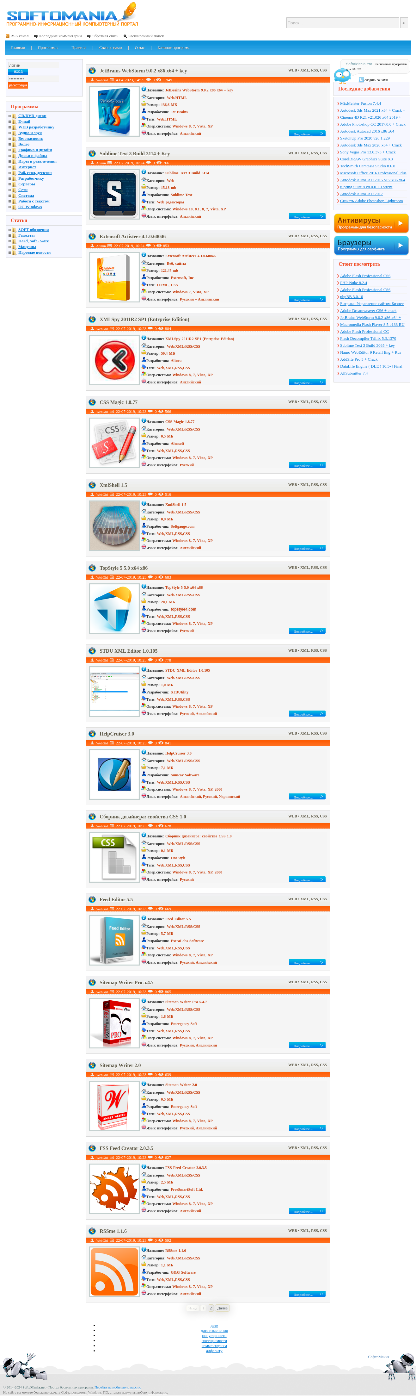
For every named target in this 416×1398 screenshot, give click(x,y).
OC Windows (30, 206)
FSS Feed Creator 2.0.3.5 (126, 1148)
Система (26, 195)
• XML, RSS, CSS (312, 70)
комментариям (214, 1345)
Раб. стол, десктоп (35, 172)
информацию (157, 1392)
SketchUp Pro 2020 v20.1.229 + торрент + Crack (366, 138)
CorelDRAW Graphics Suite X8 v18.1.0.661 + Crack (366, 159)
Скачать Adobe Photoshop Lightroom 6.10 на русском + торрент (371, 201)
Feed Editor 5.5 (116, 899)
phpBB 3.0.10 (351, 296)
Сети (23, 189)
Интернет (27, 167)
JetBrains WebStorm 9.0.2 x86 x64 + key (143, 70)
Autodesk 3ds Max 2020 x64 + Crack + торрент (372, 145)
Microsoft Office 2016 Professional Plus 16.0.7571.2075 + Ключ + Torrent (373, 173)
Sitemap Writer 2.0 (120, 1065)
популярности (214, 1335)
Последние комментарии (60, 36)
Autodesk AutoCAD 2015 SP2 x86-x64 (372, 179)
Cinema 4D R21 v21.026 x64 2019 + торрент (370, 118)
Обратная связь (105, 36)
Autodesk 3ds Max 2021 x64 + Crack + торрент (372, 111)
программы (78, 1392)
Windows (94, 1392)
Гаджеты (26, 235)
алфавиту (214, 1350)
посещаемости (214, 1340)
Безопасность (30, 138)
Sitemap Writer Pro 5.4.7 (127, 982)
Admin (101, 163)
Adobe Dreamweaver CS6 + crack (368, 310)
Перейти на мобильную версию (118, 1387)
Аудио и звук (30, 132)
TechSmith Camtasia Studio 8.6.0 (367, 166)
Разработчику (31, 178)
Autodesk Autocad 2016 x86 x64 (367, 131)
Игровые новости (34, 252)
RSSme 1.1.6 (113, 1231)
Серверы (26, 184)
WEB (293, 70)
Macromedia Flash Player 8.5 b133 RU (372, 324)
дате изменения (214, 1330)
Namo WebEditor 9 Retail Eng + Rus (370, 352)
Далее (222, 1308)
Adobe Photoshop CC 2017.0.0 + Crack (373, 124)
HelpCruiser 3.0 (117, 733)
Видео (23, 144)
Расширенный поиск (146, 36)
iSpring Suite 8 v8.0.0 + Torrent (366, 186)
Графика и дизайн (35, 149)
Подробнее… (303, 134)
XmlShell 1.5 (113, 485)
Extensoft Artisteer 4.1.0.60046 (133, 236)
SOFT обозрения (33, 229)
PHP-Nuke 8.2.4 (353, 282)
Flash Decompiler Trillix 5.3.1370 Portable (368, 339)
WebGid (102, 80)
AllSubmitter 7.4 (354, 373)
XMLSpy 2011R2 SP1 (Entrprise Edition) (144, 319)
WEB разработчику (36, 127)
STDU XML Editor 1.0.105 (128, 651)
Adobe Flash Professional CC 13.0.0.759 (364, 332)
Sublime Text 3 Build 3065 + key (367, 345)
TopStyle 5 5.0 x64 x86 (124, 568)
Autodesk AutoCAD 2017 (361, 193)
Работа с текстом (34, 201)
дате (214, 1325)
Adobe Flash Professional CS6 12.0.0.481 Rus (365, 276)
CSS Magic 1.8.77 (119, 402)
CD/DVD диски (32, 115)
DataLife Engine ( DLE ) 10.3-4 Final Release (371, 367)
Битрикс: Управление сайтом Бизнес (372, 303)
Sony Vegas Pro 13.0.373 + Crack (368, 152)
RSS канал (19, 36)
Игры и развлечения (37, 161)
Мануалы (27, 246)
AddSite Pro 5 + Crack (359, 359)
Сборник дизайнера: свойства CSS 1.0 (143, 816)
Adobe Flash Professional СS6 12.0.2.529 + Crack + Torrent (365, 290)
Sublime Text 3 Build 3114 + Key (135, 153)
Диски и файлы (32, 155)
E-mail (24, 121)
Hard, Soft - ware (33, 241)
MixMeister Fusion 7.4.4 (360, 103)
